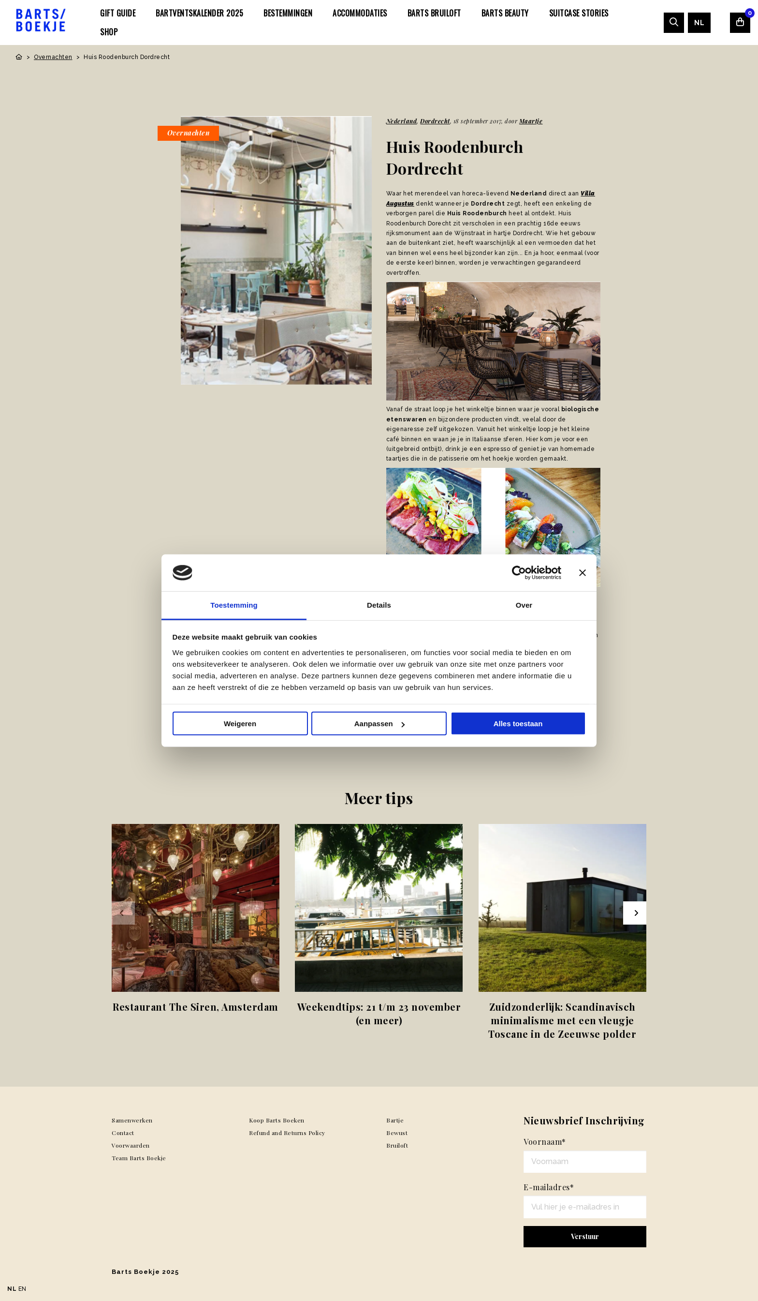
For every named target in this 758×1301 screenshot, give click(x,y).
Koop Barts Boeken (277, 1120)
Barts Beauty (505, 13)
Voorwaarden (131, 1145)
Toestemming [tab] (234, 605)
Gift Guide (117, 13)
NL (699, 23)
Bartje (395, 1120)
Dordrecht (435, 121)
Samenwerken (132, 1120)
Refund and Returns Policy (287, 1133)
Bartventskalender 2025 (199, 13)
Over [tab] (524, 605)
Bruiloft (397, 1145)
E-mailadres (549, 1187)
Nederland (401, 121)
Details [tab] (379, 605)
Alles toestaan (518, 723)
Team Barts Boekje (139, 1158)
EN (22, 1289)
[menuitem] (118, 13)
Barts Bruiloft (434, 13)
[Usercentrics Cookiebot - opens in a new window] (519, 573)
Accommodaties (360, 13)
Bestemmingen (287, 13)
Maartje (531, 121)
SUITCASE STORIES (579, 13)
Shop (108, 32)
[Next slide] (634, 913)
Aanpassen (379, 723)
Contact (123, 1133)
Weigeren (240, 723)
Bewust (397, 1133)
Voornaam (545, 1142)
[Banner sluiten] (582, 572)
